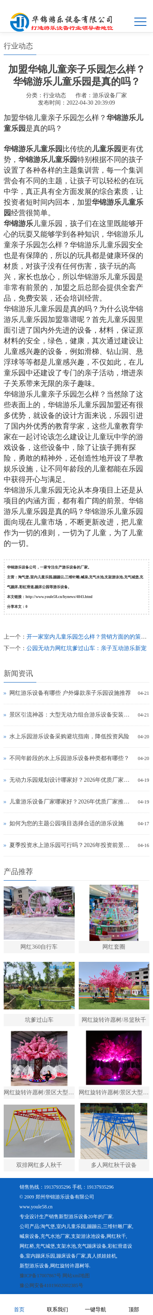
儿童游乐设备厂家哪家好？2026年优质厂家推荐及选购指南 (71, 802)
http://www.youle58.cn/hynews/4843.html (58, 597)
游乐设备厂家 (110, 95)
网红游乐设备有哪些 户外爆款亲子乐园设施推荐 (70, 693)
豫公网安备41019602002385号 (51, 1285)
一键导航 (95, 1304)
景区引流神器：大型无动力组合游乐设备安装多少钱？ (71, 715)
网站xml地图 (76, 1275)
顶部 (134, 1304)
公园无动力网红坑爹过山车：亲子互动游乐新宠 (86, 648)
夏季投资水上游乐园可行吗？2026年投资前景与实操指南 (71, 845)
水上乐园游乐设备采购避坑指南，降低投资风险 (69, 736)
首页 (19, 1304)
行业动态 (54, 95)
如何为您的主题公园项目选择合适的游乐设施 (66, 823)
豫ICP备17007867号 (41, 1275)
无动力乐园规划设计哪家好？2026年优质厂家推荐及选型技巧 (71, 780)
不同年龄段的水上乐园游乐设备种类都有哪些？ (69, 758)
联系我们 (57, 1304)
